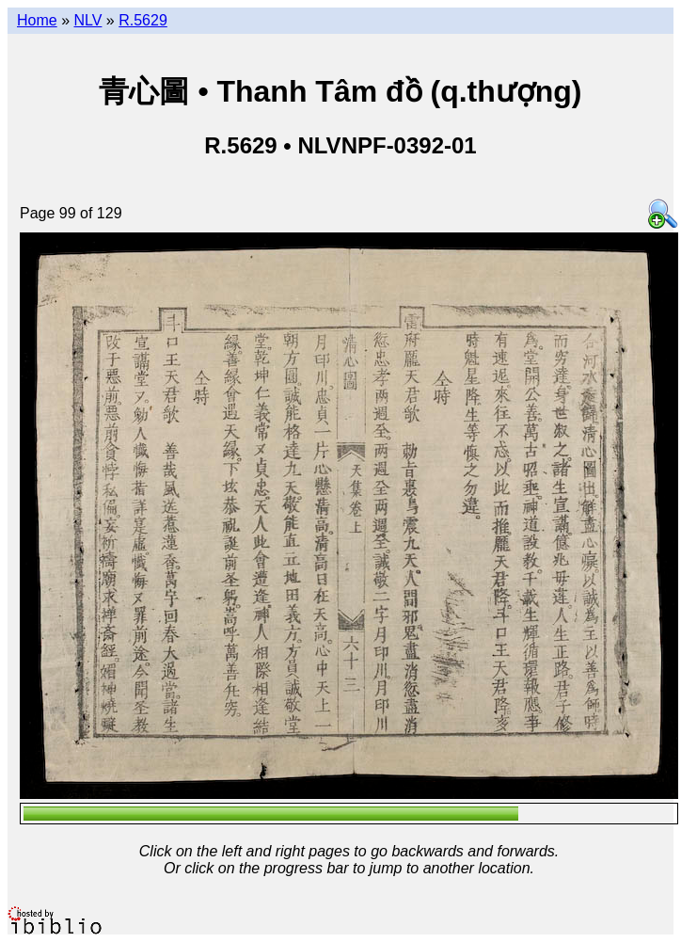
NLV (87, 20)
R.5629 (143, 20)
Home (37, 20)
